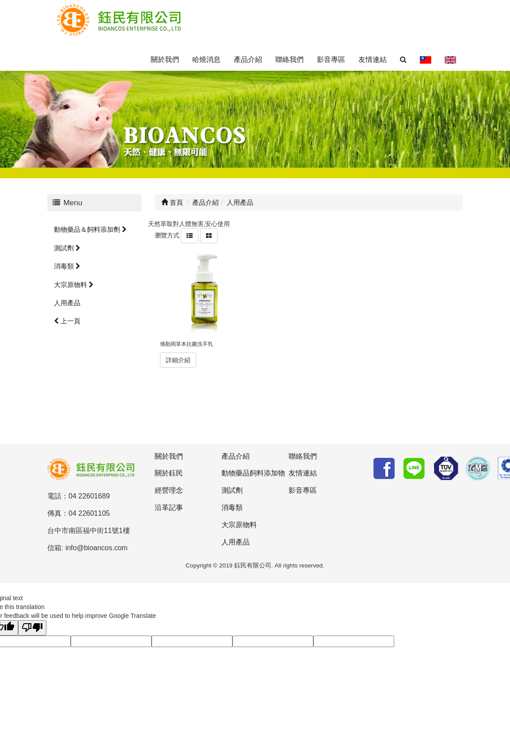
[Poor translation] (32, 628)
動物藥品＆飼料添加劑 (90, 229)
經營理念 (169, 490)
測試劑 (67, 248)
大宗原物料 (74, 284)
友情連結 (372, 59)
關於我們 (165, 59)
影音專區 (331, 59)
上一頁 (67, 321)
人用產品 (67, 303)
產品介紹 (248, 59)
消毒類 (67, 266)
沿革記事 (169, 507)
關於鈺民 (169, 473)
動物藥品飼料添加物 (253, 473)
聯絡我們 (289, 59)
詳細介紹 (178, 360)
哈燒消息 (206, 59)
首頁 (172, 202)
